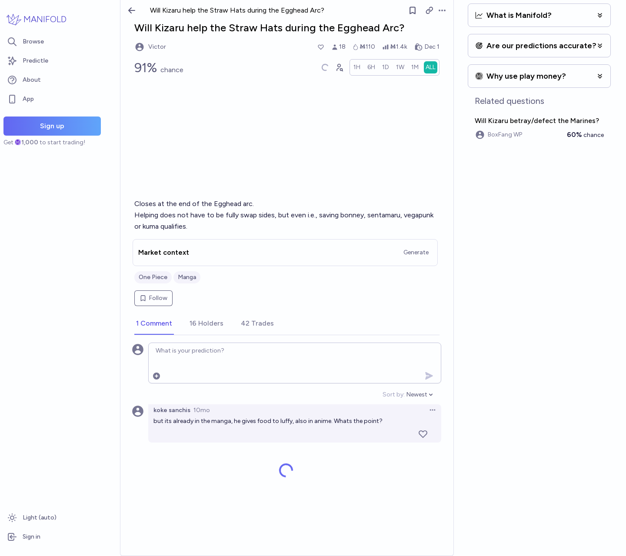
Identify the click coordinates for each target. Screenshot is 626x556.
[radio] (357, 67)
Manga (187, 277)
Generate (416, 252)
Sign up (52, 126)
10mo (201, 410)
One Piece (153, 277)
